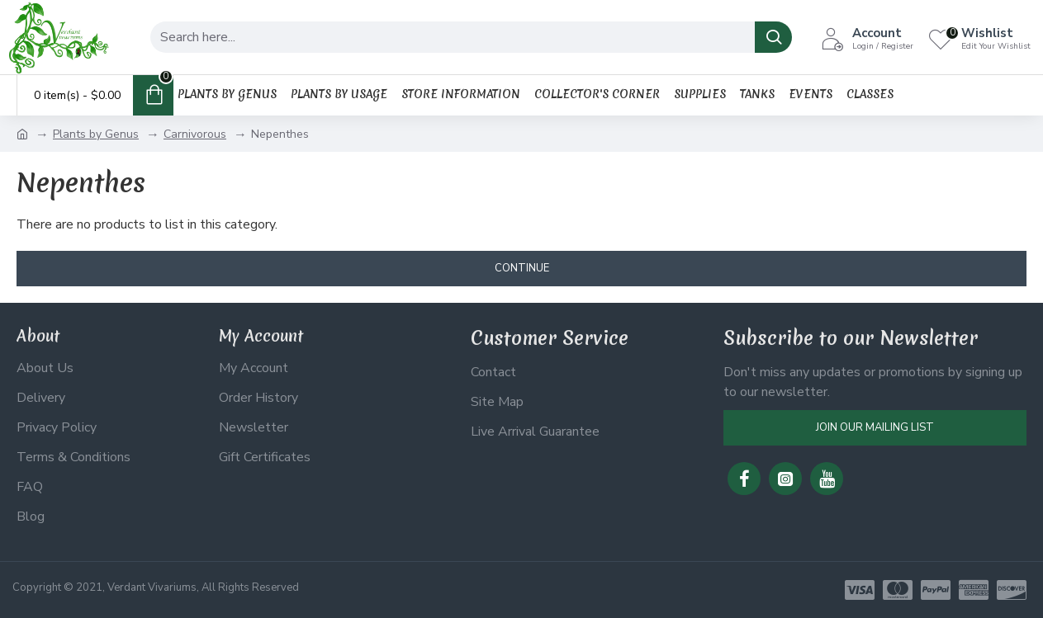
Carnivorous (195, 134)
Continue (522, 268)
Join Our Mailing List (875, 427)
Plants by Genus (96, 134)
